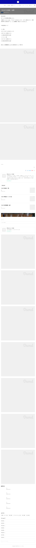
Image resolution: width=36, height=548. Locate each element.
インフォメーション (17, 515)
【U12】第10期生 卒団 (5, 188)
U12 (2, 12)
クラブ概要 (8, 5)
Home (5, 5)
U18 (10, 515)
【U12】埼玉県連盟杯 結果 (5, 205)
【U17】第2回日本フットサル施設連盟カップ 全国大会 (14, 502)
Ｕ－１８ (26, 5)
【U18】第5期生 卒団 (9, 507)
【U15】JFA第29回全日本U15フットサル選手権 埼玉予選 (14, 488)
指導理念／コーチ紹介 (14, 5)
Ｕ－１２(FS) (19, 5)
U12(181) (2, 164)
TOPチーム (30, 5)
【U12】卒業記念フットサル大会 (6, 196)
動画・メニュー (5, 515)
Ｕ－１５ (23, 5)
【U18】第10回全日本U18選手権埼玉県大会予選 (13, 493)
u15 (23, 515)
